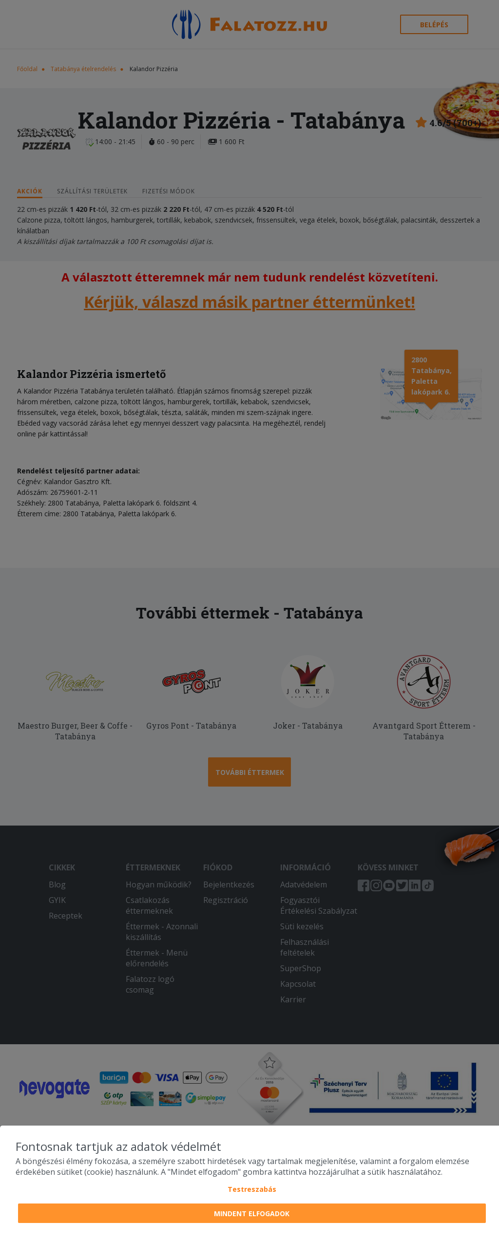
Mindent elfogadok (251, 1213)
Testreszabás (252, 1189)
